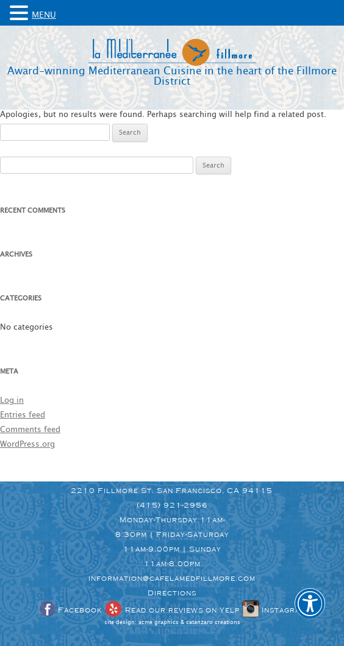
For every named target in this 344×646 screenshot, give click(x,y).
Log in (12, 401)
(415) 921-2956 (172, 505)
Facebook (70, 610)
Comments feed (30, 430)
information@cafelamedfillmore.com (172, 578)
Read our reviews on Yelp (172, 610)
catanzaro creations (213, 622)
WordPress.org (27, 445)
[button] (309, 612)
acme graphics (158, 622)
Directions (172, 593)
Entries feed (22, 415)
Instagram (274, 610)
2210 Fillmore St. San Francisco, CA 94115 (172, 490)
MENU (44, 15)
